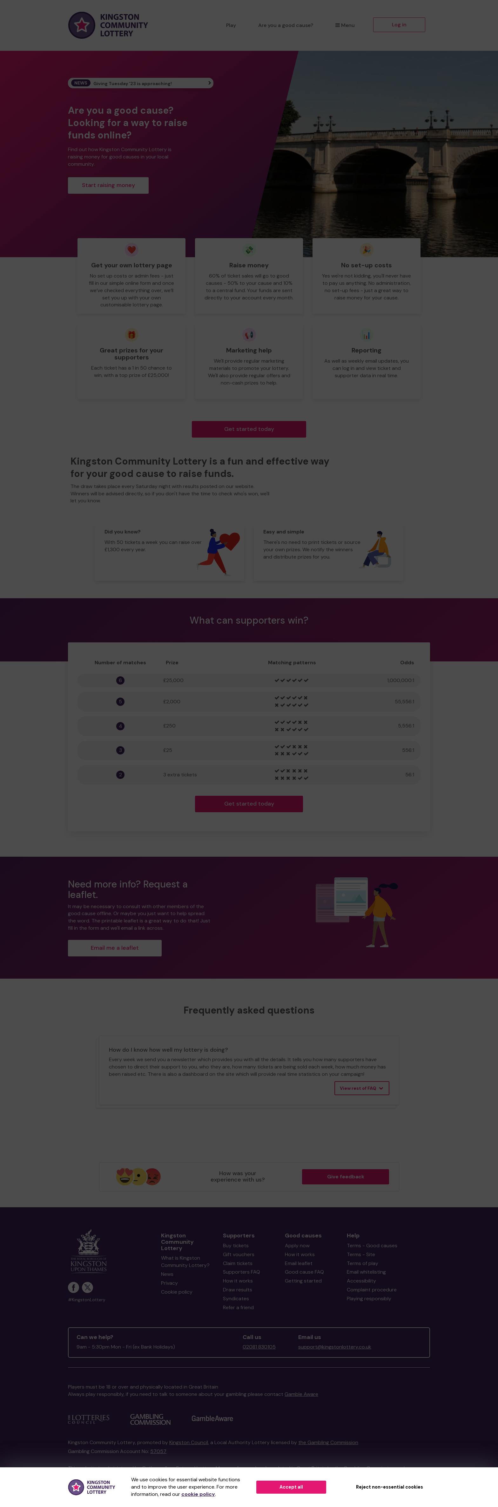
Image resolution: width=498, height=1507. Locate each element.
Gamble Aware (301, 1394)
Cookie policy (176, 1292)
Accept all (291, 1487)
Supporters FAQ (241, 1272)
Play (231, 25)
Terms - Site (361, 1254)
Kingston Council (188, 1442)
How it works (238, 1280)
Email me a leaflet (115, 948)
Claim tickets (237, 1263)
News (167, 1274)
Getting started (303, 1280)
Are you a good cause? (285, 25)
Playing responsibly (369, 1298)
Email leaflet (299, 1263)
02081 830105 (259, 1346)
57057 (158, 1451)
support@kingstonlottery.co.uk (334, 1346)
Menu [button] (345, 25)
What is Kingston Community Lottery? (185, 1262)
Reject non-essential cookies (389, 1487)
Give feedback (345, 1176)
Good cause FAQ (304, 1272)
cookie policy (198, 1494)
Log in (399, 24)
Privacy (169, 1283)
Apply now (297, 1245)
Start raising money (108, 185)
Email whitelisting (366, 1272)
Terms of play (362, 1263)
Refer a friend (238, 1307)
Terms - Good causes (372, 1245)
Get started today (249, 429)
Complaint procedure (372, 1289)
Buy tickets (236, 1245)
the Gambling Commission (328, 1442)
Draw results (237, 1289)
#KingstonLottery (86, 1300)
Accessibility (361, 1280)
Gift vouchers (238, 1254)
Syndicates (236, 1298)
